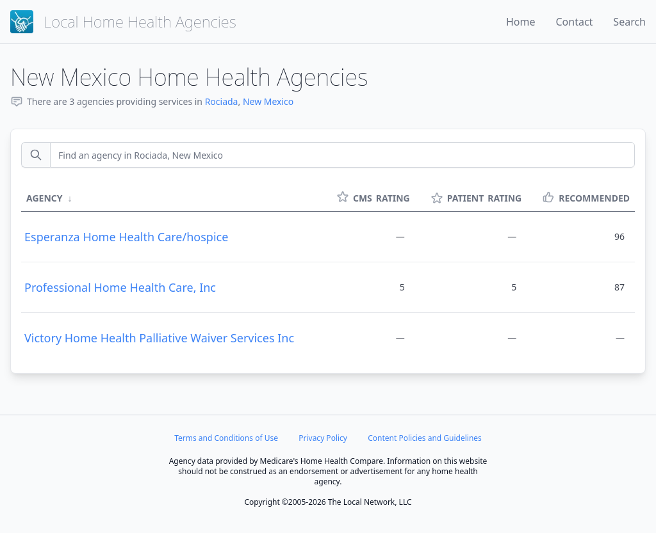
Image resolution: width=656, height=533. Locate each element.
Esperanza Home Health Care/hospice (126, 236)
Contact (574, 22)
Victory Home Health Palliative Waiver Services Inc (159, 338)
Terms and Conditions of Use (226, 438)
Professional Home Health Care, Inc (120, 287)
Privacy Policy (323, 438)
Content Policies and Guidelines (425, 438)
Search (629, 22)
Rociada (221, 101)
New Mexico (268, 101)
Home (521, 22)
